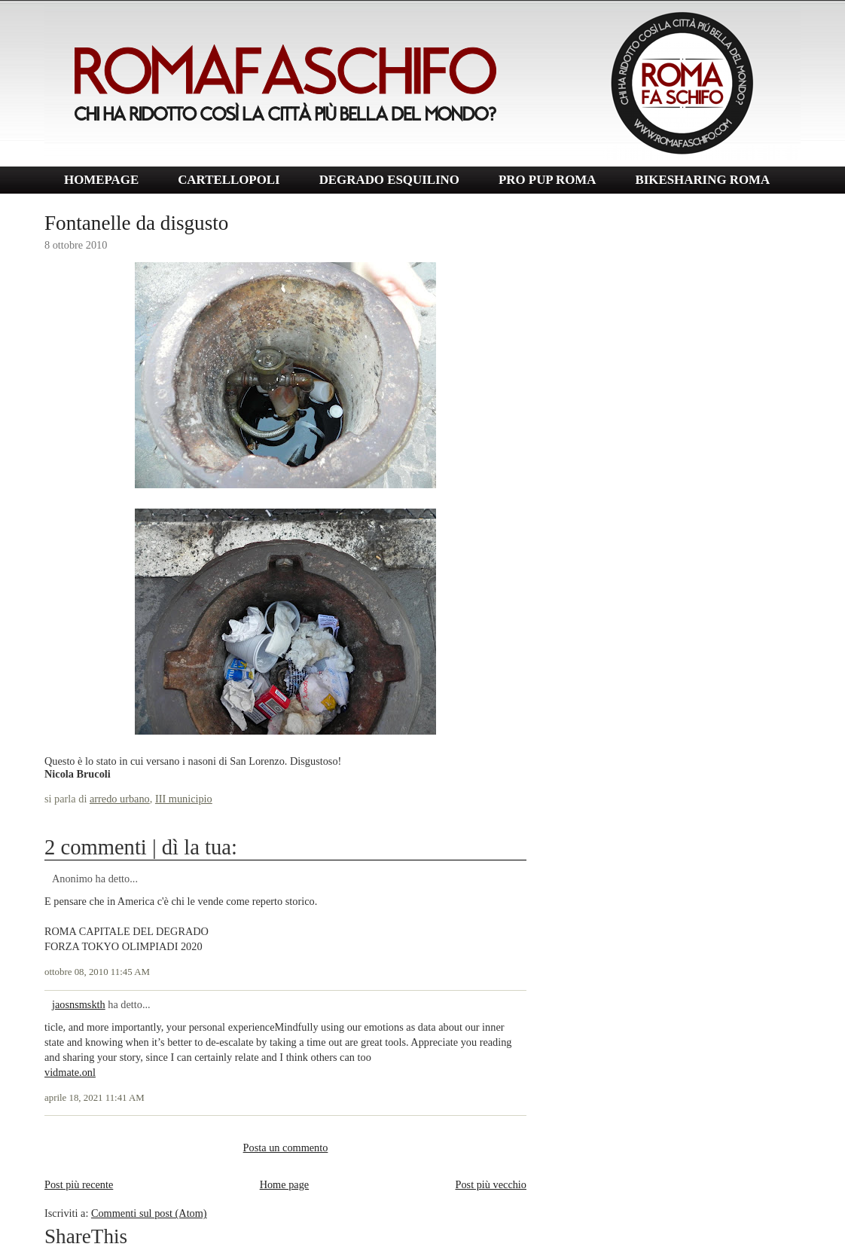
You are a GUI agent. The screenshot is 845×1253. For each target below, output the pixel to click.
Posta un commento (285, 1147)
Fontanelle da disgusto (136, 223)
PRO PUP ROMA (547, 180)
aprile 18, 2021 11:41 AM (94, 1098)
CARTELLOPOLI (229, 180)
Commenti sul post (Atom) (149, 1213)
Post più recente (78, 1184)
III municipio (183, 799)
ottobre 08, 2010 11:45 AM (97, 972)
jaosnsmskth (78, 1004)
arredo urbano (120, 799)
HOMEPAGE (101, 180)
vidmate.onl (70, 1072)
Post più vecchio (490, 1184)
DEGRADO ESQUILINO (389, 180)
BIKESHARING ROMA (702, 180)
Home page (285, 1184)
